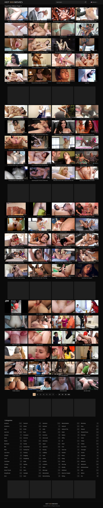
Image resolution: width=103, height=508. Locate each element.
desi (13, 476)
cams (13, 458)
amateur (13, 423)
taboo (90, 441)
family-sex (32, 450)
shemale (90, 435)
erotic (32, 429)
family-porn (32, 447)
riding (71, 476)
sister (90, 438)
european (32, 435)
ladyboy (51, 453)
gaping (32, 464)
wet (90, 470)
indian (51, 432)
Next (69, 394)
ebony (32, 426)
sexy (90, 426)
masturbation (71, 423)
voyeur (90, 458)
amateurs (13, 426)
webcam (90, 461)
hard (32, 476)
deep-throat (13, 470)
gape (32, 461)
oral (71, 447)
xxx (90, 476)
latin (51, 455)
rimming (90, 423)
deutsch (32, 423)
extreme (32, 438)
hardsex (51, 426)
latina (51, 458)
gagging (32, 455)
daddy (13, 467)
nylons (71, 435)
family (32, 444)
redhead (71, 470)
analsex (13, 435)
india (51, 429)
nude (71, 432)
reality (71, 467)
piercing (71, 464)
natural (71, 426)
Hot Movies (14, 2)
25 (62, 394)
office (71, 438)
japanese (51, 447)
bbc (13, 447)
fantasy (32, 453)
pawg (71, 458)
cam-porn (13, 453)
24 (59, 394)
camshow (13, 461)
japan (51, 444)
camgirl (13, 455)
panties (71, 453)
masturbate (51, 473)
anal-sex (13, 432)
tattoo (90, 444)
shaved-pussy (90, 432)
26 (65, 394)
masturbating (51, 476)
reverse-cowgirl (71, 473)
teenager (90, 450)
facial (32, 441)
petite (71, 461)
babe (13, 438)
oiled (71, 444)
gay (32, 467)
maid (51, 467)
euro (32, 432)
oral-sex (71, 450)
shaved (90, 429)
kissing (51, 450)
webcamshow (90, 467)
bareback (13, 444)
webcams (90, 464)
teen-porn (90, 447)
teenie (90, 453)
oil (71, 441)
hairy (32, 470)
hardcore (51, 423)
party (71, 455)
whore (90, 473)
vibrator (90, 455)
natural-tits (71, 429)
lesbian (51, 461)
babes (13, 441)
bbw (13, 450)
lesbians (51, 464)
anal (13, 429)
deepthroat (13, 473)
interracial (51, 438)
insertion (51, 435)
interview (51, 441)
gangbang (32, 458)
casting (13, 464)
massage (51, 470)
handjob (32, 473)
